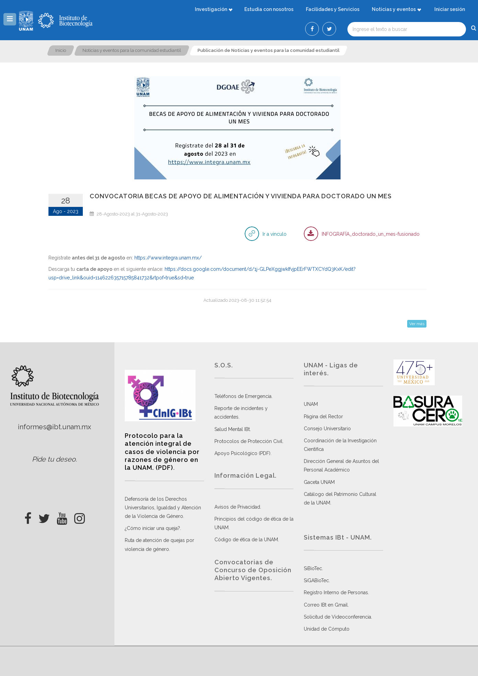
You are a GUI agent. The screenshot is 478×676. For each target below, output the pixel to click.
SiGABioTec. (317, 580)
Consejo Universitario (327, 428)
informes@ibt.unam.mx (54, 427)
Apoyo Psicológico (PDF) (242, 453)
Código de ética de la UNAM (246, 539)
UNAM (311, 404)
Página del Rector (323, 416)
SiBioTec (313, 568)
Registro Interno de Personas (336, 592)
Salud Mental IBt (232, 429)
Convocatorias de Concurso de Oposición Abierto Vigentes (252, 570)
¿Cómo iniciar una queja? (152, 528)
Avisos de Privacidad (237, 507)
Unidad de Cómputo (326, 629)
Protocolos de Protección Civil (248, 441)
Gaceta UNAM (319, 482)
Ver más (416, 323)
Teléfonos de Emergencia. (243, 396)
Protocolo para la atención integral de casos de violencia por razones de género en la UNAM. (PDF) (162, 452)
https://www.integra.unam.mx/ (168, 258)
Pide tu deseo (54, 459)
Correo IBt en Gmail (326, 605)
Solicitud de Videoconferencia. (338, 617)
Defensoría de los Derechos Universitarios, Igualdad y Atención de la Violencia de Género (163, 507)
